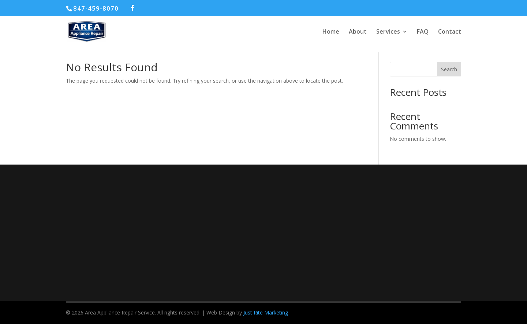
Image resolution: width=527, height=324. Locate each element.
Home (330, 32)
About (358, 32)
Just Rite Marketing (265, 312)
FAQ (423, 32)
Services (388, 32)
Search (449, 69)
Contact (449, 32)
